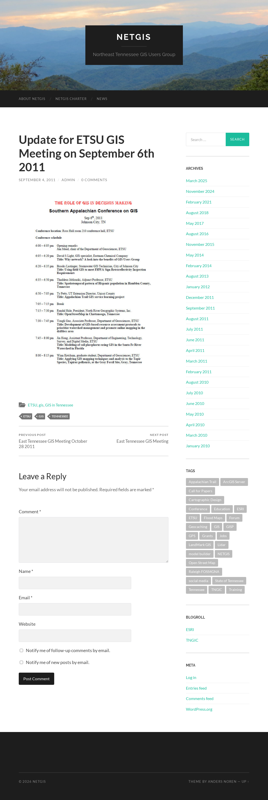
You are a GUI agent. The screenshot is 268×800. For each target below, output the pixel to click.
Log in (191, 677)
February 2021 (199, 201)
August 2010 (197, 382)
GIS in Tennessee (59, 405)
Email (25, 597)
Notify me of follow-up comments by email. (68, 650)
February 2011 (199, 371)
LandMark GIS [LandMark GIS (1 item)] (200, 544)
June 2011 (195, 339)
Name (26, 571)
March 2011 (196, 361)
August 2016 (197, 233)
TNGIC (192, 640)
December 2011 (200, 297)
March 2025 (196, 180)
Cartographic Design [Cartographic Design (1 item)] (205, 500)
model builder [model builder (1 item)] (200, 554)
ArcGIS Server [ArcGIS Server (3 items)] (234, 482)
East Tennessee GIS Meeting (142, 438)
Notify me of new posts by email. (57, 662)
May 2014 (195, 254)
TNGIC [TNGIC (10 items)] (216, 589)
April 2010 (195, 424)
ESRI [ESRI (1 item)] (240, 509)
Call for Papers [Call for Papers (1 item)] (200, 491)
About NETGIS (32, 99)
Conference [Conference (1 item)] (198, 509)
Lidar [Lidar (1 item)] (222, 544)
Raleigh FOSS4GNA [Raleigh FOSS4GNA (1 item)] (204, 571)
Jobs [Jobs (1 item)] (223, 536)
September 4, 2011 (37, 180)
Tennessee (60, 416)
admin (68, 180)
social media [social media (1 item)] (198, 580)
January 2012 (198, 286)
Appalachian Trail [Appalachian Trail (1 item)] (202, 482)
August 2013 (197, 276)
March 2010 (196, 435)
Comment (30, 511)
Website (27, 624)
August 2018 (197, 212)
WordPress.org (199, 709)
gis (41, 405)
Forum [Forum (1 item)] (234, 518)
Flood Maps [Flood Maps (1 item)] (213, 518)
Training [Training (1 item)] (235, 589)
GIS (41, 416)
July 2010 (194, 392)
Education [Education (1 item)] (222, 509)
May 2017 (195, 223)
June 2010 (195, 403)
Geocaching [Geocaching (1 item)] (198, 526)
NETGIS (134, 37)
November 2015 (200, 244)
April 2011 (195, 350)
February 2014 (199, 265)
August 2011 (197, 318)
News (102, 99)
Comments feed (200, 698)
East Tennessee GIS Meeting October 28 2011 (55, 441)
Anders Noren (222, 781)
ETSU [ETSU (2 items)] (193, 518)
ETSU (32, 405)
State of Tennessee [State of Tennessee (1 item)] (229, 580)
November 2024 (200, 191)
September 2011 (200, 307)
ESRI (190, 629)
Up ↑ (245, 781)
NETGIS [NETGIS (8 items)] (223, 554)
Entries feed (196, 688)
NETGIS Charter (71, 99)
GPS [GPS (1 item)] (192, 536)
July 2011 (194, 329)
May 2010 (195, 414)
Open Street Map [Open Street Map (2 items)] (202, 562)
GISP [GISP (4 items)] (230, 526)
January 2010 (198, 445)
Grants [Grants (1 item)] (207, 536)
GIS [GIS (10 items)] (216, 526)
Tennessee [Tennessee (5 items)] (196, 589)
